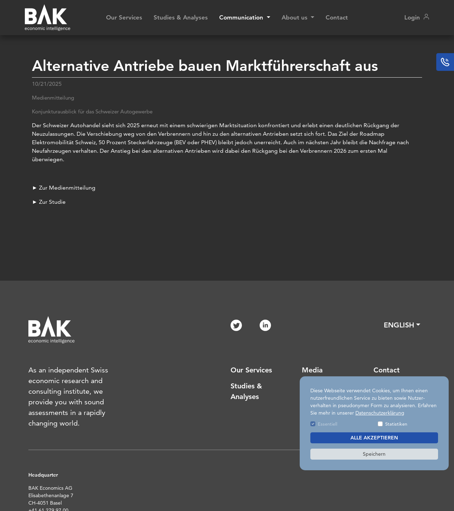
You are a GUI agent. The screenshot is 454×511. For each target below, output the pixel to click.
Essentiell (327, 424)
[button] (402, 325)
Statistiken (396, 424)
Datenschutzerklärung (379, 413)
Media (312, 370)
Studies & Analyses (181, 17)
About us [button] (295, 17)
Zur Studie (52, 201)
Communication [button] (242, 17)
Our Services (124, 17)
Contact (337, 17)
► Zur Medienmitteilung (63, 187)
